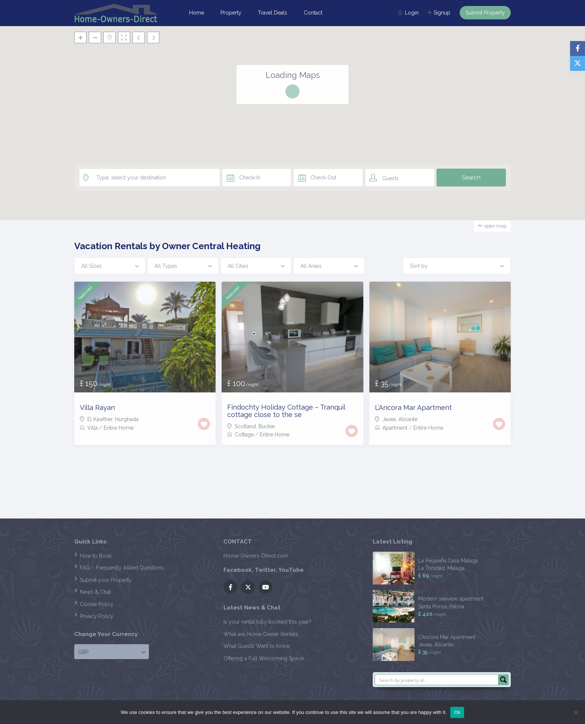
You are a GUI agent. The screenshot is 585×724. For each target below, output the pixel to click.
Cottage (244, 435)
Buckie (267, 426)
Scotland (245, 426)
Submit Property (485, 13)
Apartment (394, 428)
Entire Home (119, 428)
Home (196, 13)
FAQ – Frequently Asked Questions (122, 568)
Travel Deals (272, 13)
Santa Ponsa (432, 606)
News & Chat (95, 592)
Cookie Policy (96, 604)
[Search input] (437, 679)
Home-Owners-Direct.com (255, 556)
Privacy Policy (96, 616)
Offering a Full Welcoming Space (263, 658)
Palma (457, 606)
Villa (92, 428)
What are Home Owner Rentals (260, 634)
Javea (389, 419)
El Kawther (99, 419)
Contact (313, 13)
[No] (575, 712)
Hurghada (126, 419)
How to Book (96, 556)
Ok (457, 712)
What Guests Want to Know (256, 646)
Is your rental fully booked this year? (267, 622)
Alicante (407, 419)
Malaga (455, 568)
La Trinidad (431, 568)
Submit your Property (106, 580)
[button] (331, 159)
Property (230, 13)
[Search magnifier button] (503, 679)
